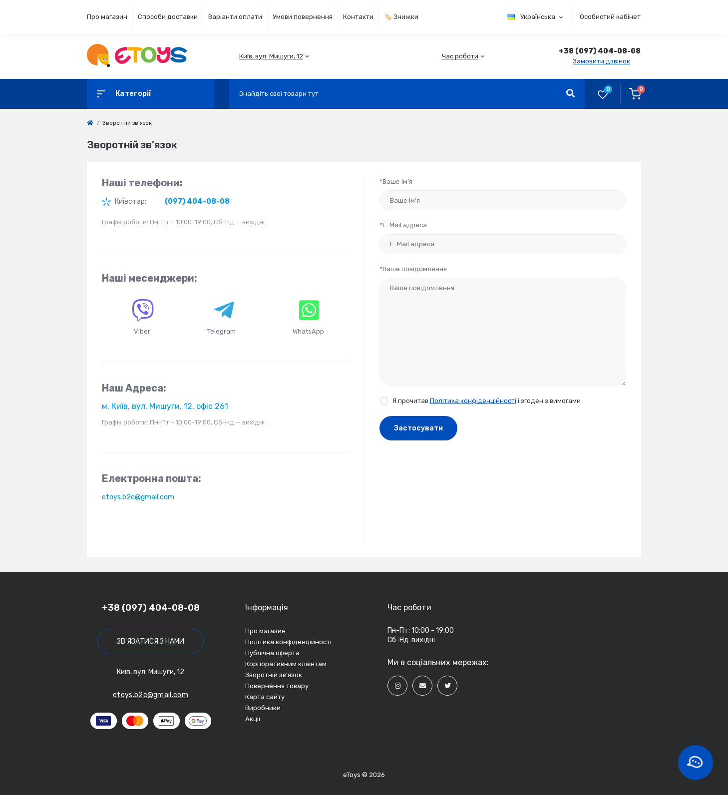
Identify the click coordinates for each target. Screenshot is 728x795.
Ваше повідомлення (413, 269)
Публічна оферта (272, 653)
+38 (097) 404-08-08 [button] (151, 607)
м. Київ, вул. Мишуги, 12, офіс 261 (165, 406)
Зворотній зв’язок (273, 675)
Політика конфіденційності (473, 400)
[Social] (397, 686)
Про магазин (107, 16)
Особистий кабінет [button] (610, 16)
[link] (90, 123)
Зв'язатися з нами (150, 641)
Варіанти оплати (235, 16)
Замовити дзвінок (601, 61)
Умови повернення (303, 16)
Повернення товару (277, 686)
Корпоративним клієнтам (286, 664)
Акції (252, 719)
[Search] (570, 94)
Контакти (358, 16)
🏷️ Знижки (401, 16)
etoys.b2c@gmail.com (138, 497)
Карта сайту (265, 697)
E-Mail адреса (403, 225)
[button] (271, 56)
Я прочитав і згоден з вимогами (486, 401)
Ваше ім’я (395, 181)
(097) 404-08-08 (197, 201)
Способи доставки (168, 16)
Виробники (263, 708)
